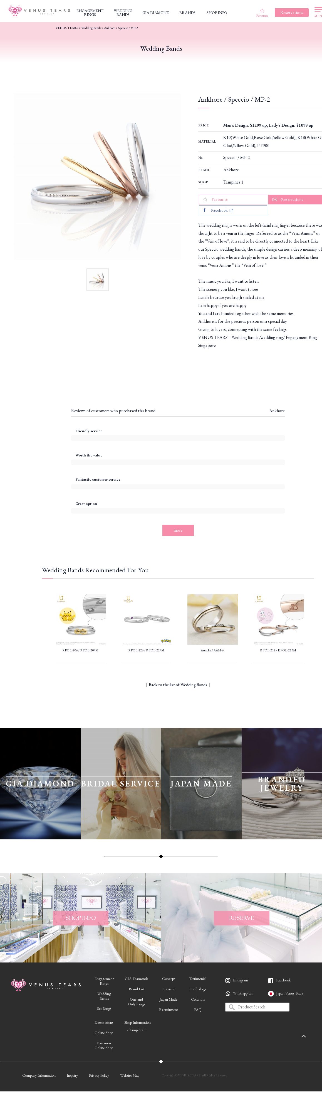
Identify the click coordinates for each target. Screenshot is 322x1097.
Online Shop (104, 1032)
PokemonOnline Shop (104, 1045)
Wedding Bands (91, 28)
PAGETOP (309, 1036)
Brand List (136, 988)
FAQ (198, 1009)
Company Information (39, 1075)
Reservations (104, 1022)
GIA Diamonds (136, 978)
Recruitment (168, 1009)
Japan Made (168, 999)
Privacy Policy (99, 1075)
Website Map (129, 1075)
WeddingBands (104, 996)
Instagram (240, 980)
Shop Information (137, 1022)
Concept (168, 978)
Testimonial (197, 978)
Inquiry (72, 1075)
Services (168, 988)
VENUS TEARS (67, 28)
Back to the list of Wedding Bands (178, 685)
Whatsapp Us (242, 993)
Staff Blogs (198, 988)
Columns (198, 999)
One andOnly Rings (136, 1001)
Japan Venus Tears (289, 993)
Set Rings (104, 1008)
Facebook (283, 980)
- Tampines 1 (136, 1029)
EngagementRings (104, 981)
